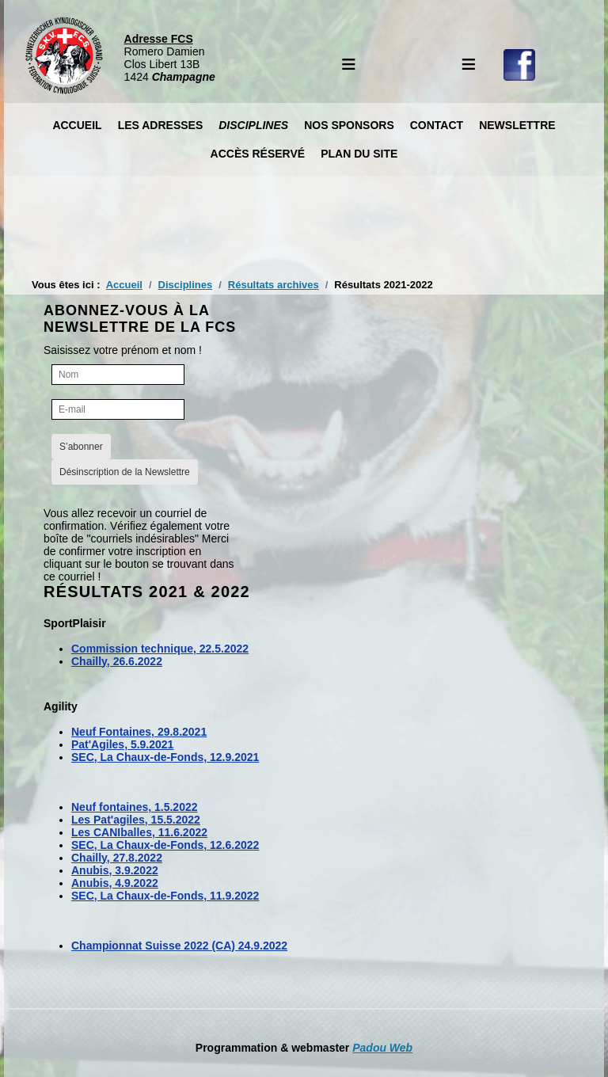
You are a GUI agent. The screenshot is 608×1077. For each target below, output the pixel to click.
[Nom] (117, 374)
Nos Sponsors (349, 125)
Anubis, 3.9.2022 (114, 870)
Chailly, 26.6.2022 (116, 661)
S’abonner (81, 446)
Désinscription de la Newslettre (124, 472)
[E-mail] (117, 409)
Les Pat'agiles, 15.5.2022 (135, 819)
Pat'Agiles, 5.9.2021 (122, 744)
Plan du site (359, 153)
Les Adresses (160, 125)
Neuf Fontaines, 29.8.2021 (139, 731)
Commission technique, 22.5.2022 (160, 648)
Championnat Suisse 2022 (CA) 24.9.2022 (179, 945)
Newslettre (517, 125)
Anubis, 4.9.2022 (114, 883)
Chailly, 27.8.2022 (116, 857)
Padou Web (382, 1047)
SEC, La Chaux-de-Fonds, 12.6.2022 (165, 845)
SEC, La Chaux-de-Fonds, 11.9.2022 (165, 895)
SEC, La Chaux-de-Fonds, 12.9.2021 (165, 757)
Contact (436, 125)
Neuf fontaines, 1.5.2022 (134, 807)
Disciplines (253, 125)
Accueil (76, 125)
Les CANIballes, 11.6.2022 (139, 832)
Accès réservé (258, 153)
